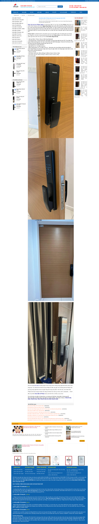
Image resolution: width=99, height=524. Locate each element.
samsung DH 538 (58, 518)
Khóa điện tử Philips (16, 18)
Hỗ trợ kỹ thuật (29, 467)
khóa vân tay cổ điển (46, 517)
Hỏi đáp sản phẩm (29, 471)
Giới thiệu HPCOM (40, 473)
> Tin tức (22, 15)
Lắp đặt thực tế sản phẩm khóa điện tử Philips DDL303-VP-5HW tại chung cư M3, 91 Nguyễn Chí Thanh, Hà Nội (80, 37)
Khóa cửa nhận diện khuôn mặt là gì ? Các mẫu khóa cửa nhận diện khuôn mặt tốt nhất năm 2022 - (48, 418)
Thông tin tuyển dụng (41, 469)
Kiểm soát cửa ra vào (16, 35)
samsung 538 (44, 518)
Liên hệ (47, 12)
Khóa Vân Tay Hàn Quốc (17, 41)
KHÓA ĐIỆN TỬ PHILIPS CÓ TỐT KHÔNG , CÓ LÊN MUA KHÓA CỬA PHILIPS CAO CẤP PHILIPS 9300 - (50, 420)
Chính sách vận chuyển (19, 473)
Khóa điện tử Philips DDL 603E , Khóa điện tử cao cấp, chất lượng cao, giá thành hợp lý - (46, 413)
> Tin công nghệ (30, 15)
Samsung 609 (37, 518)
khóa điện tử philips (17, 519)
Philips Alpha (31, 33)
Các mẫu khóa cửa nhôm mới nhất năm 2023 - (39, 407)
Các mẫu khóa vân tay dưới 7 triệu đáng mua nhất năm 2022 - (41, 412)
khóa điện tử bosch (63, 519)
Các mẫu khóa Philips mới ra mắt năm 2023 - (38, 405)
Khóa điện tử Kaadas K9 (18, 518)
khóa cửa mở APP (25, 521)
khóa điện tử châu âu (73, 519)
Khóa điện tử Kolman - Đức (18, 32)
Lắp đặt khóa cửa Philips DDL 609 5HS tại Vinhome (80, 29)
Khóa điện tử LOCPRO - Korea (18, 28)
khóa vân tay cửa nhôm (56, 517)
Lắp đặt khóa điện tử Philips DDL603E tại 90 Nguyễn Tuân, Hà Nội (80, 77)
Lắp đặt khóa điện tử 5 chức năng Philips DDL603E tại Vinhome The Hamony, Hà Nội (80, 45)
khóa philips (25, 519)
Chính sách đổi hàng (18, 469)
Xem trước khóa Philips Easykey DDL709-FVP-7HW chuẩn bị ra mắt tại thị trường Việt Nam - (47, 408)
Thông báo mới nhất (41, 471)
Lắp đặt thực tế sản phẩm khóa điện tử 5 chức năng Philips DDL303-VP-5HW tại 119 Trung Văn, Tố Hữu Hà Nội (80, 69)
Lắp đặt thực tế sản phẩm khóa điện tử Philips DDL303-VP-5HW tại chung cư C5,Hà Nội (80, 53)
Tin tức (31, 12)
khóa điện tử (51, 518)
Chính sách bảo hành (18, 471)
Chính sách (17, 467)
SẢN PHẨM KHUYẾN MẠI (17, 79)
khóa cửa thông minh (42, 519)
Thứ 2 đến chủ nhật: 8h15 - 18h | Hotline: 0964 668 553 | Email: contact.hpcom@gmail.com (18, 0)
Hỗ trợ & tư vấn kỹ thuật (30, 473)
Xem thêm (38, 440)
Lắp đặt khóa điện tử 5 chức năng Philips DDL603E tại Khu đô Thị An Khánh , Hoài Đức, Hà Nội (80, 61)
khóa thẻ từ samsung (36, 517)
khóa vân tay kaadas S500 (79, 517)
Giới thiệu (39, 12)
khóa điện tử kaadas (29, 518)
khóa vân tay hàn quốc (53, 519)
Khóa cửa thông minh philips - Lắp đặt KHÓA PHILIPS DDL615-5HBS (80, 23)
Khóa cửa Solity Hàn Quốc (18, 19)
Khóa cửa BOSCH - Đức (17, 21)
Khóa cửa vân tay (16, 37)
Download (73, 12)
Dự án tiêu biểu (63, 12)
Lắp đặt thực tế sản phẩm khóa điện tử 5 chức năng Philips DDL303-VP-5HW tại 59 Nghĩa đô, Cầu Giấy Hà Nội (80, 85)
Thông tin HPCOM (41, 467)
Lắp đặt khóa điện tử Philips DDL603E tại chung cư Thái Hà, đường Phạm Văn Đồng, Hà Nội (80, 93)
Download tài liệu (28, 469)
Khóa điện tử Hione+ (16, 30)
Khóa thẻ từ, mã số (16, 39)
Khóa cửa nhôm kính (16, 25)
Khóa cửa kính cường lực (17, 23)
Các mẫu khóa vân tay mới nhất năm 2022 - (38, 416)
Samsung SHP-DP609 (67, 518)
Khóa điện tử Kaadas (16, 34)
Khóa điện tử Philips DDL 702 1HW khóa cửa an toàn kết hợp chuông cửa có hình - (45, 415)
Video (81, 12)
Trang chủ (15, 12)
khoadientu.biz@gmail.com (75, 472)
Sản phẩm (24, 12)
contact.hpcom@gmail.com (56, 472)
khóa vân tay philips (32, 519)
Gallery (54, 12)
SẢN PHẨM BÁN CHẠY (17, 46)
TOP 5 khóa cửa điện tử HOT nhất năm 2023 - (39, 410)
